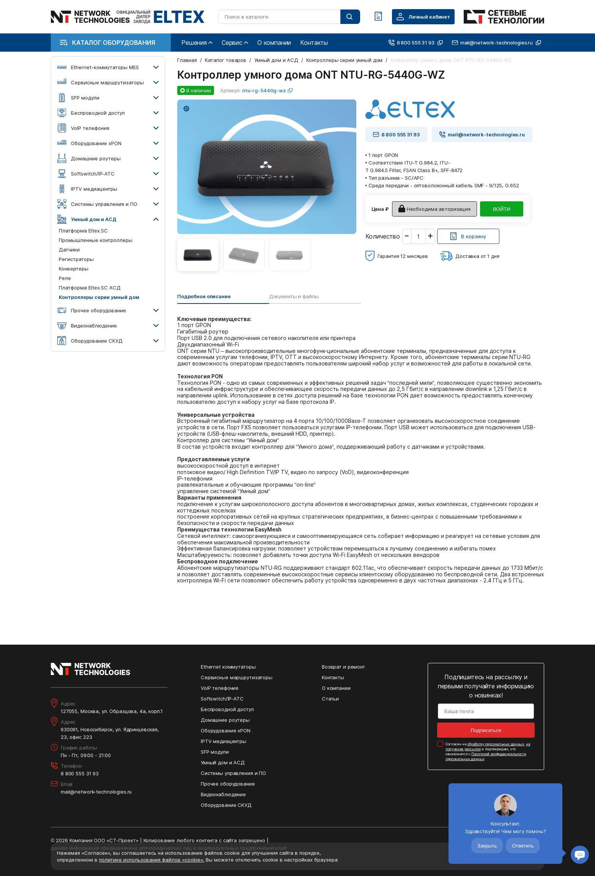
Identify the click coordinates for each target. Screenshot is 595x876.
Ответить (523, 846)
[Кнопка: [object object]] (468, 236)
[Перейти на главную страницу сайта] (128, 17)
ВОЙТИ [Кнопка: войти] (501, 209)
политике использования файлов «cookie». (151, 860)
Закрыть (487, 846)
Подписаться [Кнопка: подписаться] (486, 730)
